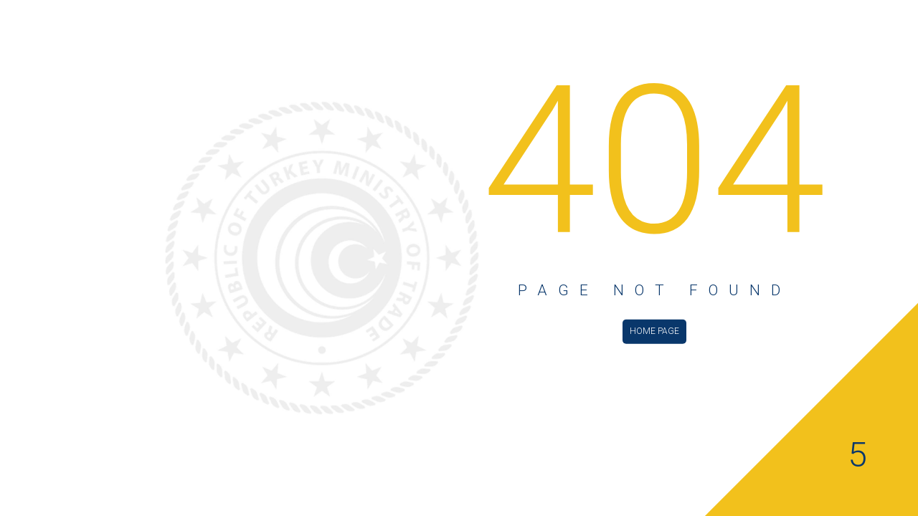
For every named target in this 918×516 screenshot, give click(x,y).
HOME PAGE (654, 330)
